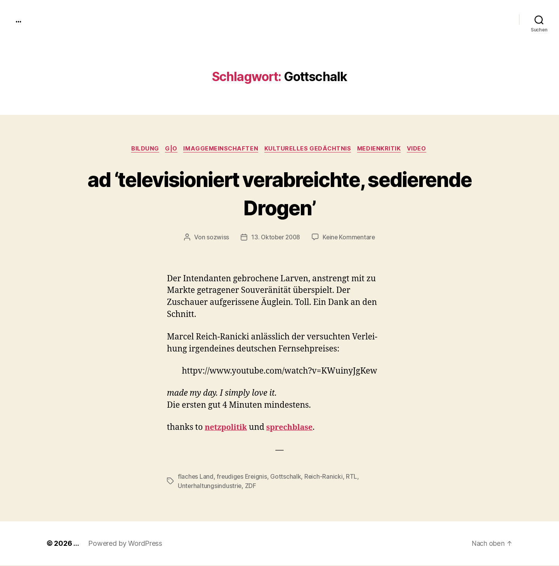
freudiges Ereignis (243, 477)
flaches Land (196, 477)
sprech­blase (293, 428)
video (422, 149)
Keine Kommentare (350, 238)
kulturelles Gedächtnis (309, 149)
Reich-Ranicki (325, 477)
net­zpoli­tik (227, 428)
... (19, 19)
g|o (169, 149)
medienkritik (383, 149)
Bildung (141, 149)
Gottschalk (287, 477)
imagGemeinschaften (221, 149)
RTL (353, 477)
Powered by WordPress (125, 544)
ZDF (251, 486)
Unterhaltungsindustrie (210, 486)
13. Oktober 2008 (274, 238)
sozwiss (216, 238)
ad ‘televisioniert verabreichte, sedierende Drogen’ (279, 193)
